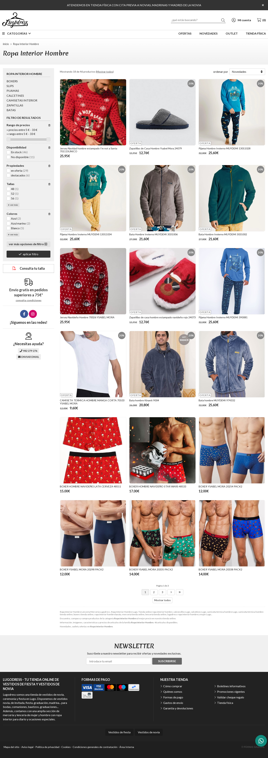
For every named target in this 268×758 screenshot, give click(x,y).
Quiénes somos (172, 691)
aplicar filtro (30, 254)
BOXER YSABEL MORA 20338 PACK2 (220, 569)
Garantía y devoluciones (178, 708)
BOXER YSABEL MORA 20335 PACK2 (151, 569)
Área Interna (126, 746)
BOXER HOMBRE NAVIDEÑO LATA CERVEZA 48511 (90, 486)
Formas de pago (173, 697)
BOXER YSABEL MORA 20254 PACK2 (220, 486)
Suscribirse (167, 661)
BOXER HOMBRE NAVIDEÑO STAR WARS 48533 (157, 486)
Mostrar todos (105, 71)
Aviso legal (27, 746)
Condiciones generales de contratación (95, 746)
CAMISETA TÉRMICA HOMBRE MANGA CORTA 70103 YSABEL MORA (92, 402)
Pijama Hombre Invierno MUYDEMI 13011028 (224, 148)
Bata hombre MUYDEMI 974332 (217, 400)
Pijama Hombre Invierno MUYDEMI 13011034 (86, 234)
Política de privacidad (47, 746)
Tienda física (225, 702)
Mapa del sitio (11, 746)
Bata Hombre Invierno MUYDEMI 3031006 (153, 234)
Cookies (66, 746)
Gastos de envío (173, 702)
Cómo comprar (172, 686)
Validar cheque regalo (230, 697)
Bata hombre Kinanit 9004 (144, 400)
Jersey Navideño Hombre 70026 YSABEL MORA (87, 317)
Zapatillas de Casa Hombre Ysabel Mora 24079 (155, 148)
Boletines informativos (231, 686)
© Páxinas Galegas (253, 747)
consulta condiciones (28, 300)
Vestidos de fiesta (119, 732)
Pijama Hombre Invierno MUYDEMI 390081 (223, 317)
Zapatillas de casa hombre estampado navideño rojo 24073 (162, 317)
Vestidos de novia (149, 732)
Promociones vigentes (231, 691)
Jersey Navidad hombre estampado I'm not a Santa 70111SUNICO (88, 150)
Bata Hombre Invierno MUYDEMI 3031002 (223, 234)
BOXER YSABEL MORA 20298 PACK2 (82, 569)
